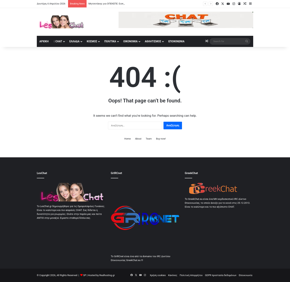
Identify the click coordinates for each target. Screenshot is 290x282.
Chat (58, 41)
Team (149, 138)
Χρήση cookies (158, 275)
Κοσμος (92, 41)
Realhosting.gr (107, 275)
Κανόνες (172, 275)
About (138, 138)
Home (127, 138)
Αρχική (44, 41)
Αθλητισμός (153, 41)
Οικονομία (130, 41)
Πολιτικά (110, 41)
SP (84, 275)
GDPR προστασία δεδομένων (220, 275)
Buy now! (161, 138)
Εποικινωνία (176, 41)
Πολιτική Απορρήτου (191, 275)
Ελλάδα (74, 41)
